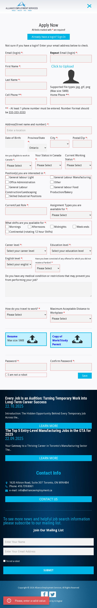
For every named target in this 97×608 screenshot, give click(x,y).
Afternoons (38, 226)
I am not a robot (17, 374)
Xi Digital (58, 601)
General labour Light (21, 177)
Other (57, 182)
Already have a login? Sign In (48, 36)
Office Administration (22, 182)
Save (84, 375)
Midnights (60, 226)
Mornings (15, 226)
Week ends (83, 226)
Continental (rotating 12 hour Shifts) (31, 231)
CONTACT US (48, 499)
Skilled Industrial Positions (25, 196)
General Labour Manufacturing (72, 177)
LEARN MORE (48, 426)
